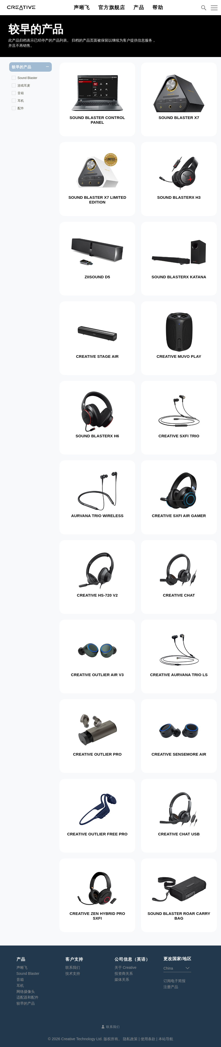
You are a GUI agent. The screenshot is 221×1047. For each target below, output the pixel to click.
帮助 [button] (157, 7)
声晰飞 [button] (82, 7)
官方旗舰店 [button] (111, 7)
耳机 (21, 101)
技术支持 (72, 973)
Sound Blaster (27, 78)
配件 (21, 108)
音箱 (21, 93)
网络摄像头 (25, 991)
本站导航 (165, 1039)
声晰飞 (21, 967)
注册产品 (170, 987)
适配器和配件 (27, 997)
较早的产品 (25, 1003)
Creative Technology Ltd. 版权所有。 (91, 1039)
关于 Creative (126, 967)
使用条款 (148, 1039)
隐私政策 (130, 1039)
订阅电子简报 (174, 981)
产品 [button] (138, 7)
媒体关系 (122, 979)
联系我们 (72, 967)
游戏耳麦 (24, 85)
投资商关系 (124, 973)
